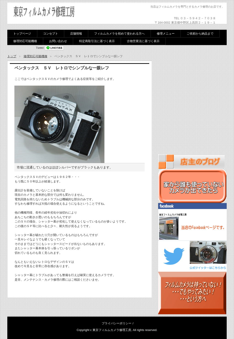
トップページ (22, 33)
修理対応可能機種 (25, 41)
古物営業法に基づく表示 (143, 41)
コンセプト (50, 33)
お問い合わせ (58, 41)
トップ (11, 56)
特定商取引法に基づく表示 (97, 41)
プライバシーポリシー (116, 323)
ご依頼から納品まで (200, 33)
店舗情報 (76, 33)
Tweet (40, 47)
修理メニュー (166, 33)
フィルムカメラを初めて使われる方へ (119, 33)
